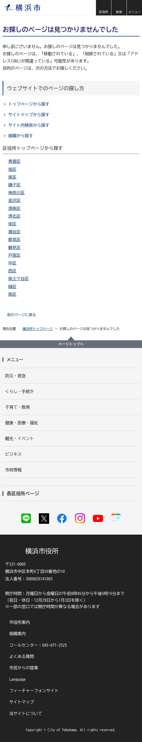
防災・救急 (15, 376)
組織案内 (17, 633)
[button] (103, 7)
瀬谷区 (14, 232)
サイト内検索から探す (28, 125)
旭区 (12, 169)
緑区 (12, 287)
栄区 (12, 224)
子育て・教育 (17, 407)
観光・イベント (19, 438)
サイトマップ (21, 702)
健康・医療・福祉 (21, 423)
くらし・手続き (19, 391)
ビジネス (13, 454)
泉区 (12, 177)
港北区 (14, 216)
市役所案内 (19, 622)
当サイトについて (25, 713)
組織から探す (20, 136)
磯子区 (14, 185)
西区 (12, 271)
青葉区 (14, 161)
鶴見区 (14, 247)
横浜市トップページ (38, 329)
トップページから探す (28, 104)
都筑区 (14, 239)
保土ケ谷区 (18, 279)
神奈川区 (16, 193)
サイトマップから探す (28, 115)
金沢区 (14, 200)
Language (17, 679)
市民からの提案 (23, 668)
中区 (12, 263)
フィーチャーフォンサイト (34, 691)
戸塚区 (14, 255)
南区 (12, 294)
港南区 (14, 208)
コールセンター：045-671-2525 (38, 645)
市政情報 (13, 470)
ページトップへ (71, 344)
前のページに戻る (21, 315)
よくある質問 (21, 656)
